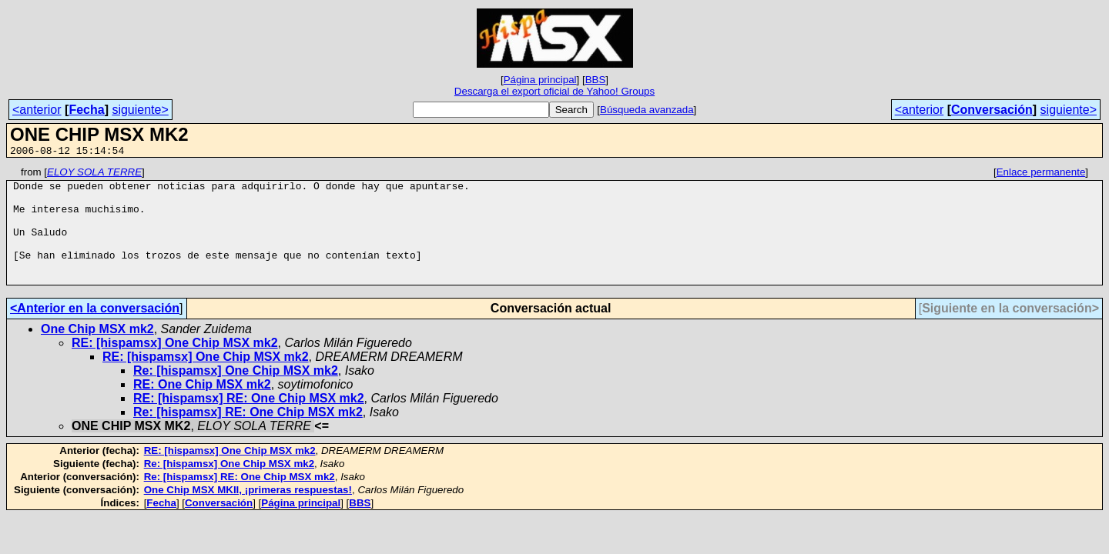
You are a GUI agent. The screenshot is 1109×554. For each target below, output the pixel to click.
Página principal (540, 79)
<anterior (37, 109)
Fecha (86, 109)
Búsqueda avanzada (647, 109)
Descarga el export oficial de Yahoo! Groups (554, 91)
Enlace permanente (1041, 174)
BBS (595, 79)
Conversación (992, 109)
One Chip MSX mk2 (97, 352)
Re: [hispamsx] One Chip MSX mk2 (235, 393)
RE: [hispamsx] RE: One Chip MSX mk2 (248, 421)
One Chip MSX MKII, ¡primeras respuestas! (248, 513)
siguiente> (140, 109)
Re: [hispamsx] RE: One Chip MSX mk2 (248, 435)
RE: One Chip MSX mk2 (202, 407)
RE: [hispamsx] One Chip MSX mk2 (175, 365)
